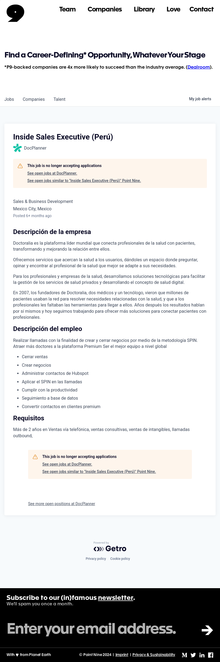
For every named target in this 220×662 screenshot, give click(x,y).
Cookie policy (120, 559)
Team (67, 10)
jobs (9, 99)
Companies (105, 10)
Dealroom (199, 67)
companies (34, 99)
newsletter (115, 598)
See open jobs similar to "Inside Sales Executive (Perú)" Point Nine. (84, 180)
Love (173, 10)
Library (144, 10)
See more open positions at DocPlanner (61, 504)
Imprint (122, 655)
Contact (201, 10)
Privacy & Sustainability (153, 655)
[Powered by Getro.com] (110, 546)
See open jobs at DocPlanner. (52, 173)
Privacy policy (96, 559)
